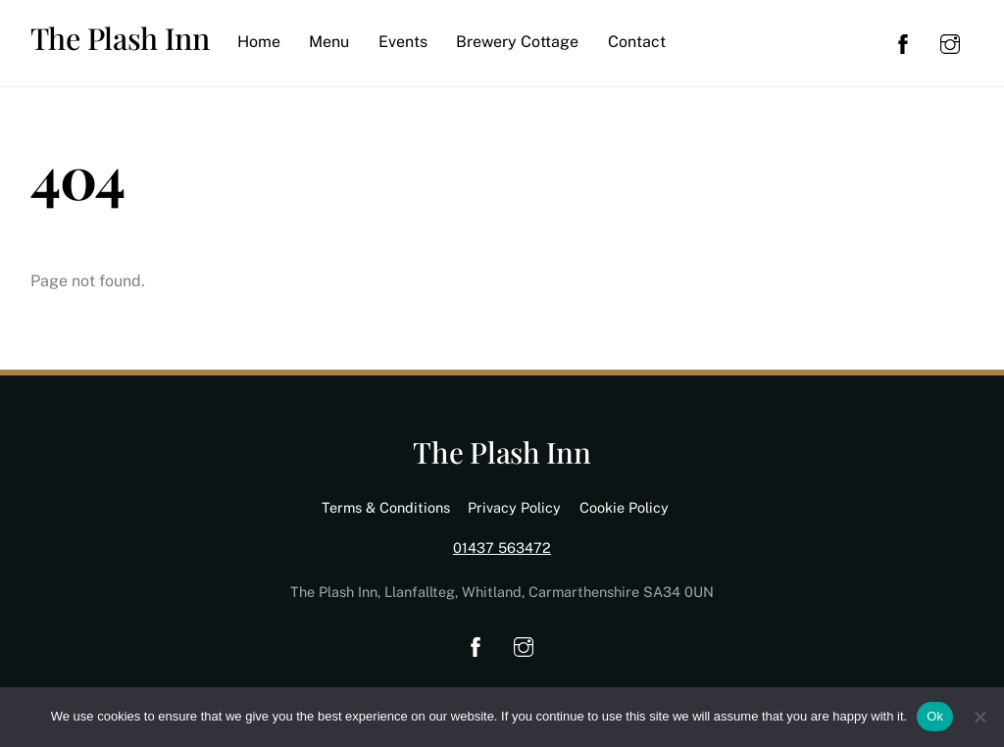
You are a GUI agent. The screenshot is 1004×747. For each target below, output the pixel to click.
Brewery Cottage (517, 41)
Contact (637, 41)
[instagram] (950, 41)
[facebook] (903, 41)
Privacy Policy (514, 507)
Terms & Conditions (386, 507)
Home (258, 41)
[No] (979, 716)
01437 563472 (502, 547)
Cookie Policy (624, 507)
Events (402, 41)
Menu (329, 41)
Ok (935, 716)
